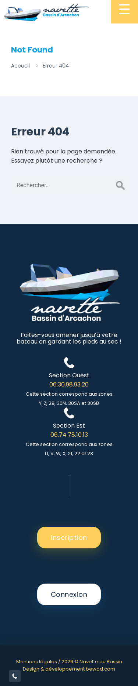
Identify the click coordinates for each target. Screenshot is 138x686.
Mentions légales (36, 661)
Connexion (69, 594)
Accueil (20, 65)
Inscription (69, 537)
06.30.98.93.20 (69, 384)
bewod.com (100, 668)
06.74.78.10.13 (69, 435)
